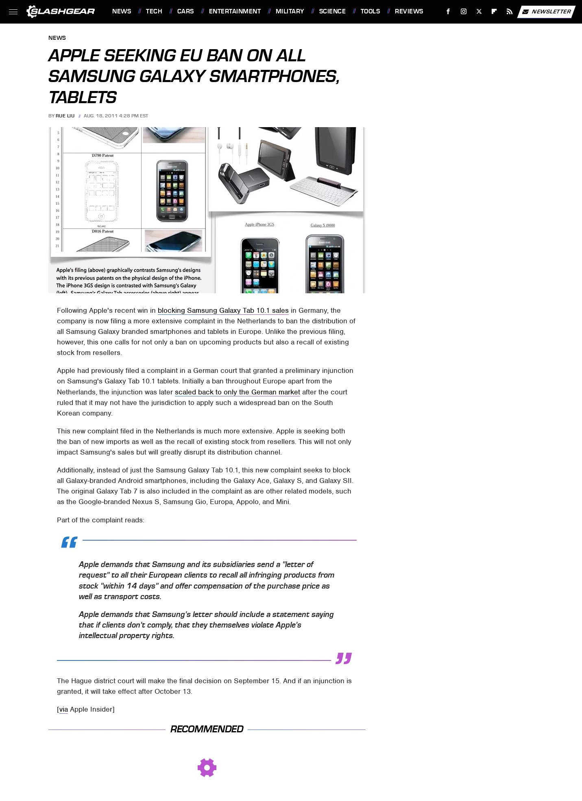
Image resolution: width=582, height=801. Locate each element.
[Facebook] (448, 11)
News (121, 11)
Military (290, 11)
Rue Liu (65, 116)
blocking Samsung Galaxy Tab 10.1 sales (223, 310)
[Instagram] (464, 11)
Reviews (409, 11)
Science (332, 11)
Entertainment (235, 11)
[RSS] (510, 11)
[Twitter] (479, 11)
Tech (154, 11)
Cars (185, 11)
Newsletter (546, 11)
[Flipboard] (494, 11)
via (63, 709)
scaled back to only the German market (237, 392)
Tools (370, 11)
